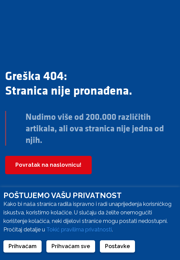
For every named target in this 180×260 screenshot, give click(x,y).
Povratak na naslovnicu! (48, 165)
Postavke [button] (117, 246)
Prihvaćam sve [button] (70, 246)
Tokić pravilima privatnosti (79, 229)
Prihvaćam (22, 246)
